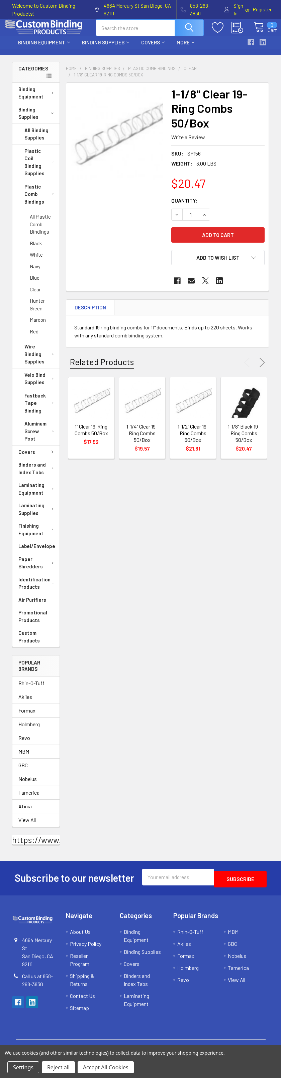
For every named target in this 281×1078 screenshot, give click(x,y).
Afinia (25, 812)
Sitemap (79, 1012)
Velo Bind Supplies (40, 384)
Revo (24, 744)
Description (90, 313)
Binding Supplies (105, 48)
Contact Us (82, 1000)
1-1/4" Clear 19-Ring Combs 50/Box (142, 439)
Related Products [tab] (102, 368)
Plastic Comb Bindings (39, 200)
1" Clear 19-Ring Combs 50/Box (91, 435)
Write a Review (188, 143)
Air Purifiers (32, 606)
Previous (248, 368)
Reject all (58, 1067)
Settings (23, 1067)
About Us (80, 935)
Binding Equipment (44, 48)
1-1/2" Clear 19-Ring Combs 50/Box (193, 439)
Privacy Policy (85, 948)
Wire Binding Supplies (40, 359)
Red (34, 337)
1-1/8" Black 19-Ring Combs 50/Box (244, 439)
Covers (153, 48)
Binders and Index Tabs (37, 474)
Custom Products (29, 642)
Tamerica (28, 798)
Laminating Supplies (37, 515)
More (185, 48)
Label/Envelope (36, 552)
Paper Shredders (37, 569)
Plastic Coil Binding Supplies (40, 168)
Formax (26, 716)
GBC (23, 771)
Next (261, 368)
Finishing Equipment (37, 535)
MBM (23, 757)
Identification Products (37, 589)
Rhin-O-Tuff (31, 689)
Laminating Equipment (37, 495)
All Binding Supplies (36, 140)
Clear (35, 295)
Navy (35, 272)
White (36, 261)
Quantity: (184, 206)
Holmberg (29, 730)
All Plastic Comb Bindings (40, 230)
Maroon (38, 326)
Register (262, 9)
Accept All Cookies (105, 1067)
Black (36, 249)
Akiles (25, 703)
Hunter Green (37, 310)
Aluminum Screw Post (40, 437)
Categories (33, 74)
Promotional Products (32, 622)
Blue (34, 284)
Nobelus (27, 785)
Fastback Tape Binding (40, 409)
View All (27, 826)
